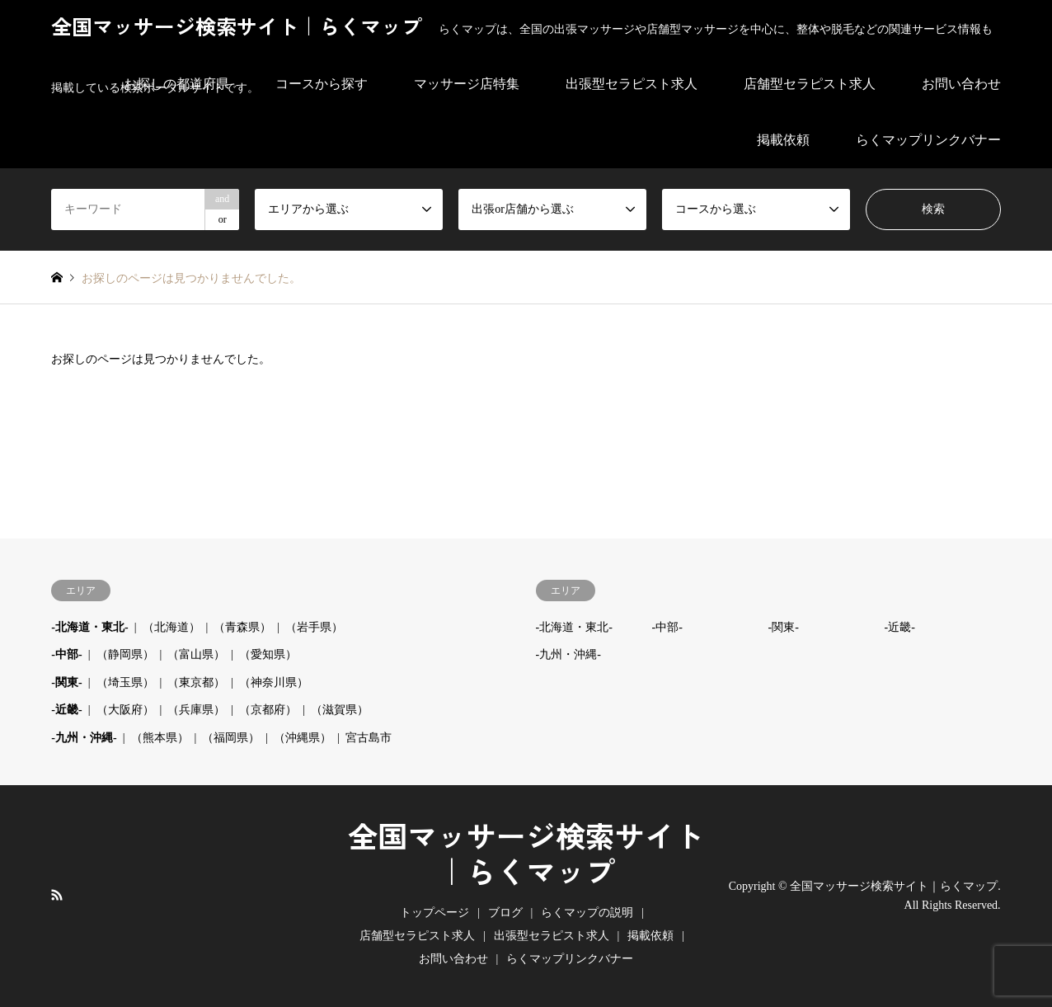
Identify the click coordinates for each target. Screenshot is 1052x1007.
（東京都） (196, 682)
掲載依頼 (783, 140)
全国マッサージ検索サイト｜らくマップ (526, 856)
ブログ (505, 912)
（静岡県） (125, 654)
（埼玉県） (125, 682)
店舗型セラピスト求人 (417, 935)
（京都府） (268, 709)
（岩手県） (314, 627)
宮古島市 (368, 738)
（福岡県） (231, 738)
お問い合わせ (453, 959)
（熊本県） (160, 738)
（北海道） (171, 627)
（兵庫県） (196, 709)
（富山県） (196, 654)
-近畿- (66, 709)
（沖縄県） (302, 738)
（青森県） (242, 627)
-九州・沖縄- (83, 738)
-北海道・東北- (89, 627)
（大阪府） (125, 709)
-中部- (66, 654)
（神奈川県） (273, 682)
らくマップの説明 (587, 912)
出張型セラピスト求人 (551, 935)
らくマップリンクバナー (928, 140)
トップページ (434, 912)
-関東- (66, 682)
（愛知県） (268, 654)
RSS (57, 895)
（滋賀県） (340, 709)
